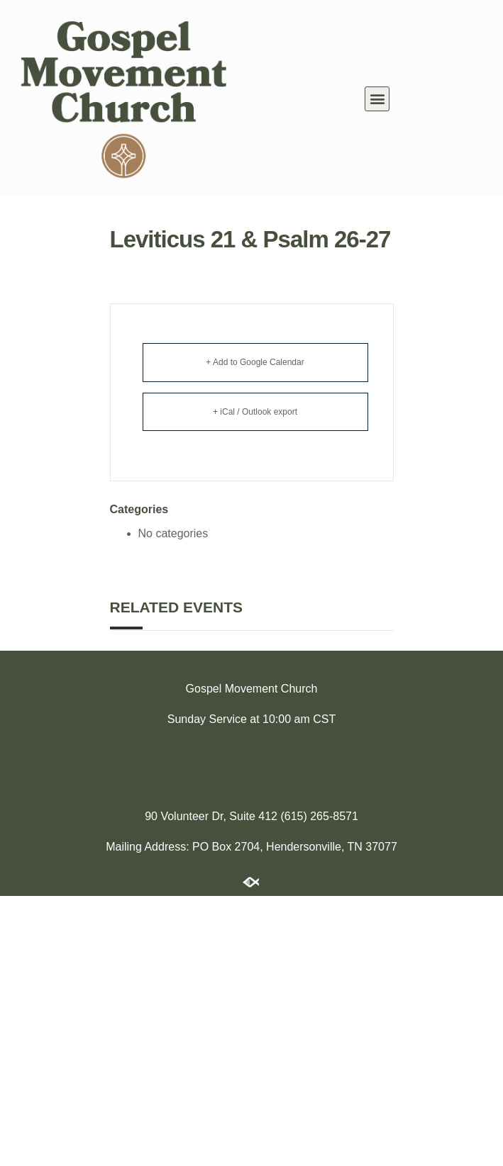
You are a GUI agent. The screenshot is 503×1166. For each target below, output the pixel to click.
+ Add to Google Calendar (255, 362)
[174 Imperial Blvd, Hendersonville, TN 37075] (251, 764)
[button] (377, 98)
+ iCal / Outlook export (255, 412)
